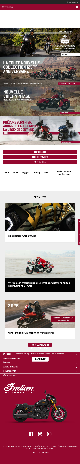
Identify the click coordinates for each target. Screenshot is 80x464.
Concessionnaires (40, 157)
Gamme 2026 (7, 354)
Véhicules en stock (10, 375)
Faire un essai (40, 162)
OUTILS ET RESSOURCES (10, 367)
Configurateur (40, 152)
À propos (6, 362)
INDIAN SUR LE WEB (9, 371)
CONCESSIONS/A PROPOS (11, 358)
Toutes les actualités (40, 345)
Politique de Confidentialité (40, 452)
